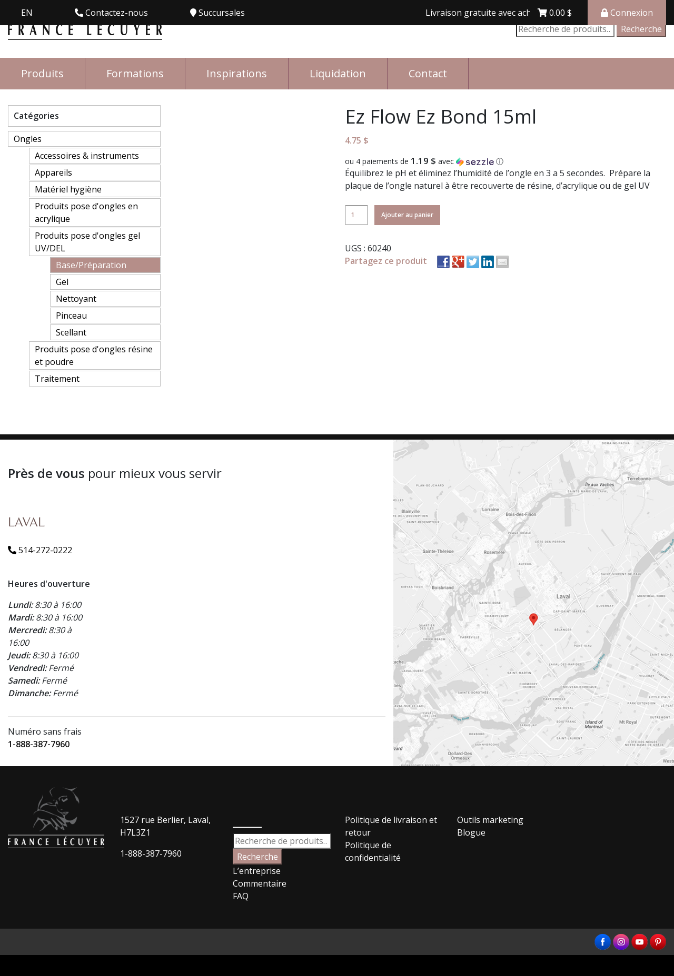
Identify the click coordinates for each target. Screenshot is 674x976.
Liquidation (338, 73)
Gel (62, 282)
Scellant (71, 332)
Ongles (28, 139)
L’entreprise (257, 871)
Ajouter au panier (407, 214)
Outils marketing (490, 820)
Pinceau (71, 315)
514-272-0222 (40, 550)
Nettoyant (76, 298)
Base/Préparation (91, 265)
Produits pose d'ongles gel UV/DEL (87, 242)
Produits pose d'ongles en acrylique (86, 212)
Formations (135, 73)
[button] (505, 161)
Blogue (471, 832)
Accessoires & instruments (87, 155)
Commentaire (259, 883)
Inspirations (236, 73)
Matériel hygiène (68, 189)
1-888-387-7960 (39, 744)
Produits (42, 73)
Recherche (641, 29)
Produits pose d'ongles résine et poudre (94, 355)
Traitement (57, 378)
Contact (428, 73)
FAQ (241, 896)
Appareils (53, 172)
